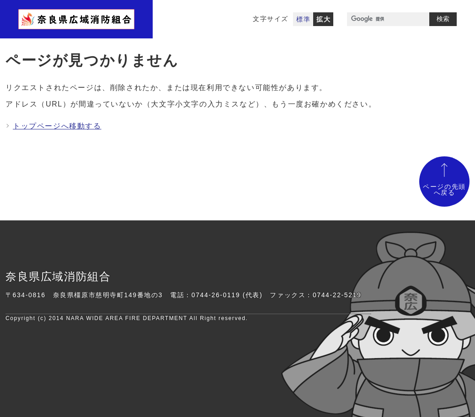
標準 (303, 19)
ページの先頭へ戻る (444, 190)
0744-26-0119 (216, 295)
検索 (443, 18)
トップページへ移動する (57, 126)
